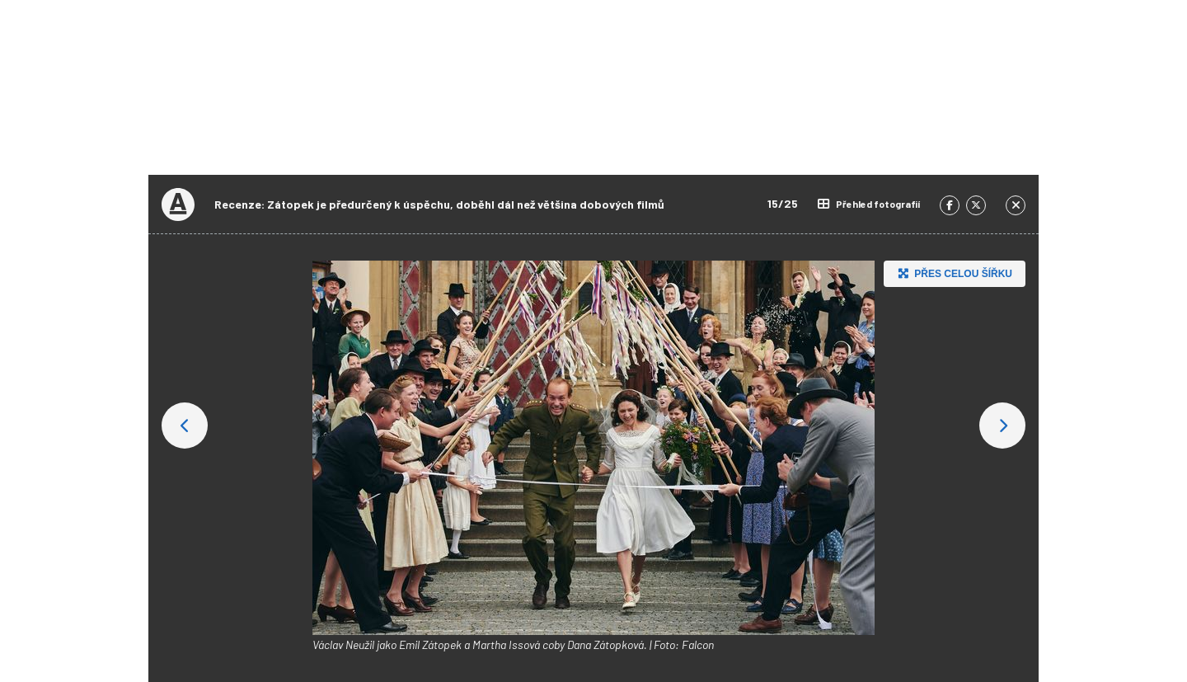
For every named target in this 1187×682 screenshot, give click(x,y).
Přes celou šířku (953, 273)
